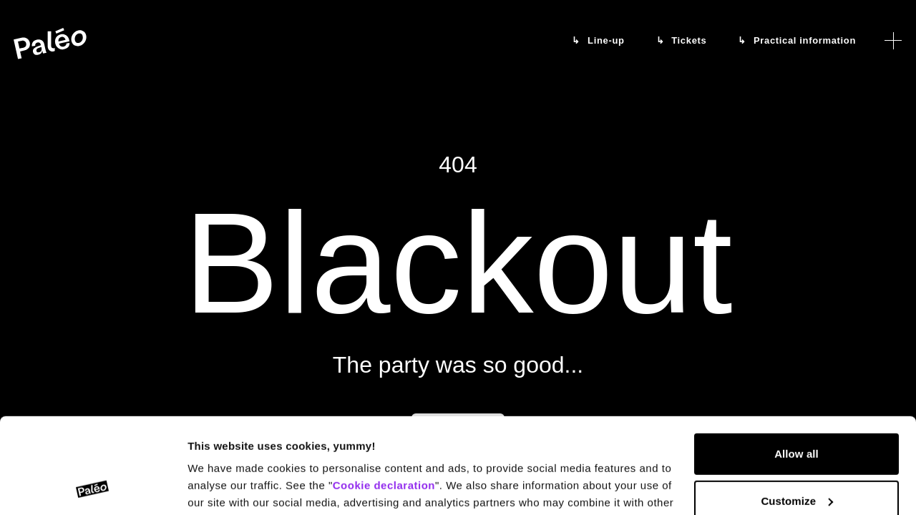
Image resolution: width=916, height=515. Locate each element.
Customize (797, 411)
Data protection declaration (357, 447)
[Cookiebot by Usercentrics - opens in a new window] (92, 487)
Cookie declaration (384, 396)
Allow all (796, 364)
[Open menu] (893, 40)
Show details (220, 487)
